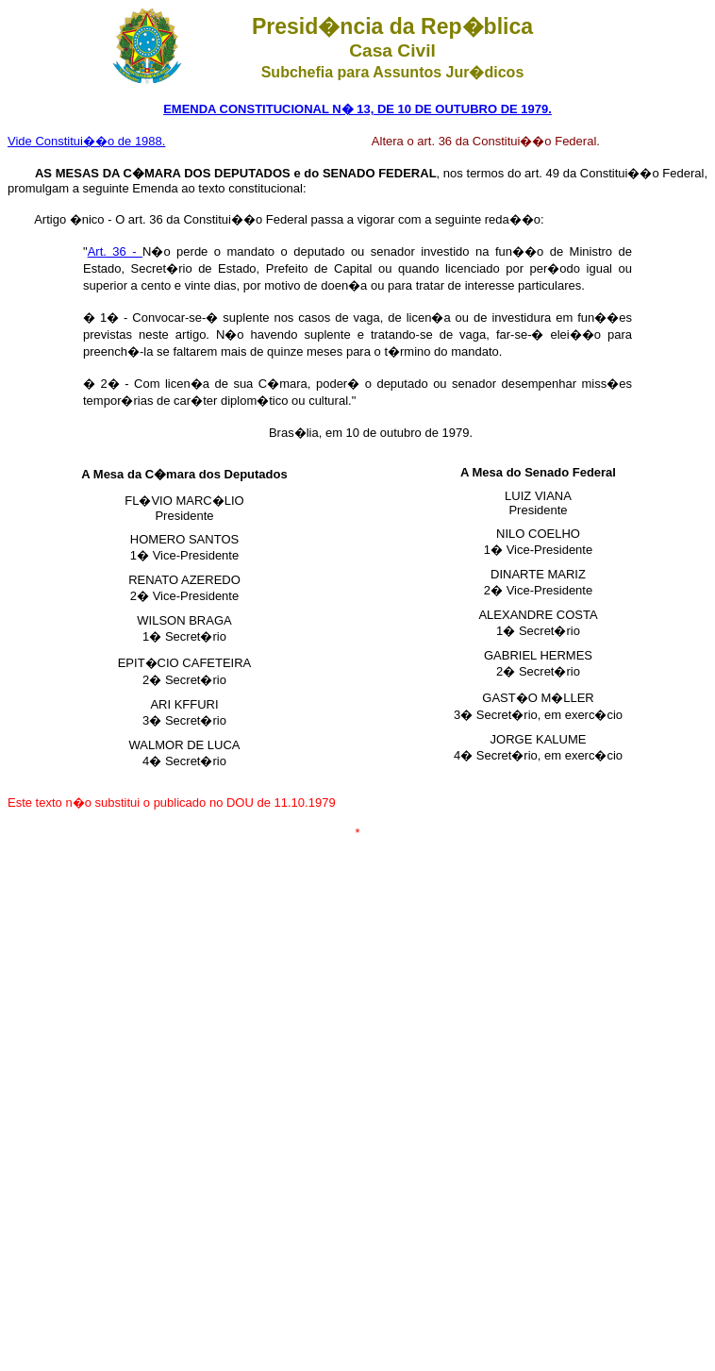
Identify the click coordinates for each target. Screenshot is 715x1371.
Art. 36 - (115, 251)
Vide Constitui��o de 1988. (86, 141)
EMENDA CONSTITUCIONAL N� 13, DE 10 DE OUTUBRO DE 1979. (357, 109)
